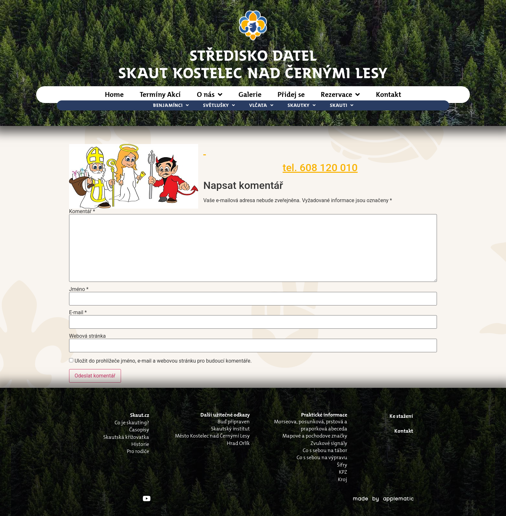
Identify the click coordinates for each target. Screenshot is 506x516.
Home (114, 94)
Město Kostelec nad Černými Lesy (212, 435)
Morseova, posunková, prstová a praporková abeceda (310, 425)
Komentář (82, 211)
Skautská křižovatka (126, 437)
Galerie (249, 94)
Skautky (302, 105)
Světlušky (219, 105)
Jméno (78, 289)
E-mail (78, 312)
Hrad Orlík (238, 443)
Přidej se (291, 94)
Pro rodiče (138, 451)
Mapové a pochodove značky (314, 435)
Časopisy (139, 429)
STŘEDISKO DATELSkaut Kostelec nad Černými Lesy (253, 63)
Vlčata (261, 105)
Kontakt (388, 94)
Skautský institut (230, 428)
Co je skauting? (132, 422)
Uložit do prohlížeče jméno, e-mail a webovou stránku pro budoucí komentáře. (163, 361)
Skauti (341, 105)
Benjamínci (171, 105)
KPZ (343, 472)
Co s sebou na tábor (325, 450)
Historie (140, 444)
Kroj (342, 479)
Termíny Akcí (160, 94)
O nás (209, 94)
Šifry (342, 464)
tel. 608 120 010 (320, 167)
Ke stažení (401, 416)
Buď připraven (234, 421)
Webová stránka (87, 336)
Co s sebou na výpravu (322, 457)
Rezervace (340, 94)
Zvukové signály (328, 443)
